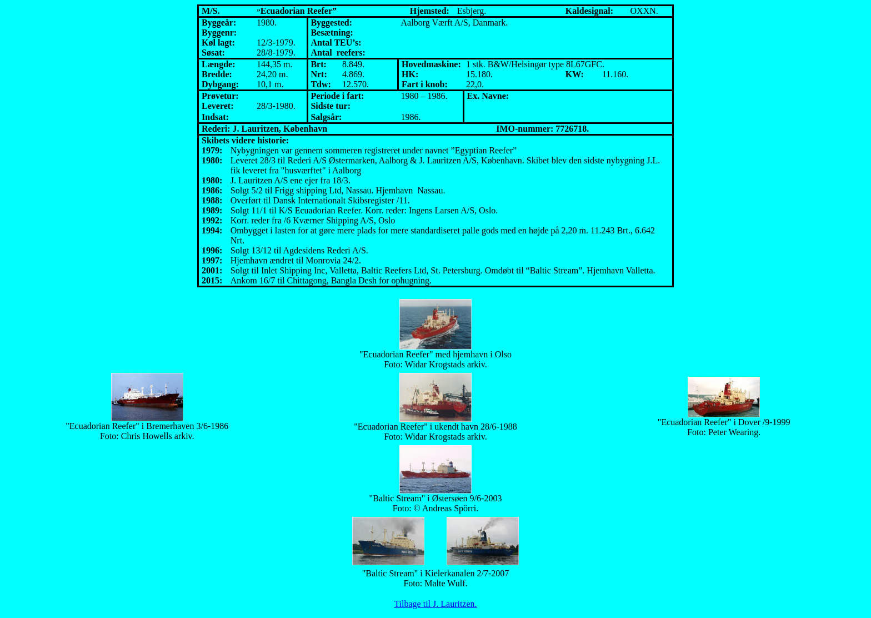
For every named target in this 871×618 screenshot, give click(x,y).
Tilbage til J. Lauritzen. (435, 604)
